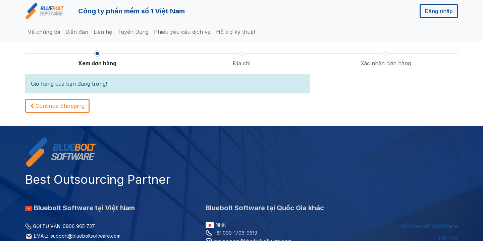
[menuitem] (44, 31)
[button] (57, 106)
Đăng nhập (439, 11)
